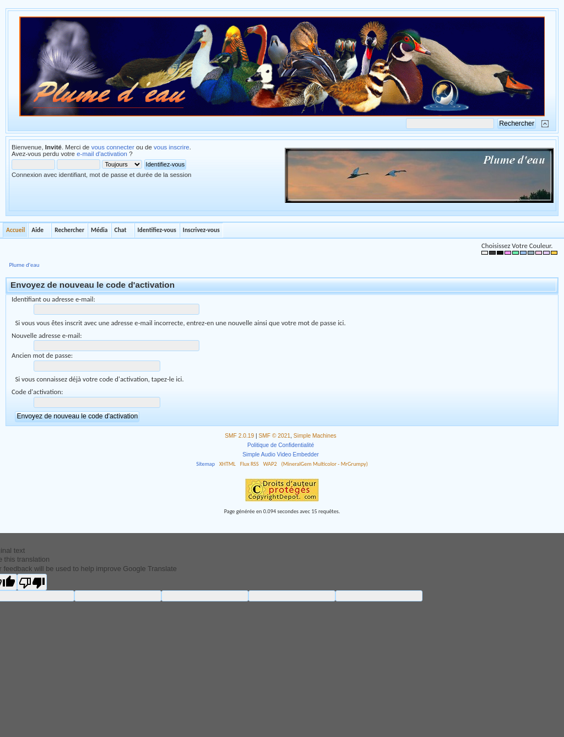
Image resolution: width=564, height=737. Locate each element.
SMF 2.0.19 (239, 436)
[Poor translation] (32, 582)
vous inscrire (171, 147)
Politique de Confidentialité (280, 445)
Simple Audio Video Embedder (280, 454)
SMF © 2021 (275, 436)
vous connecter (112, 147)
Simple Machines (315, 436)
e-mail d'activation (102, 153)
